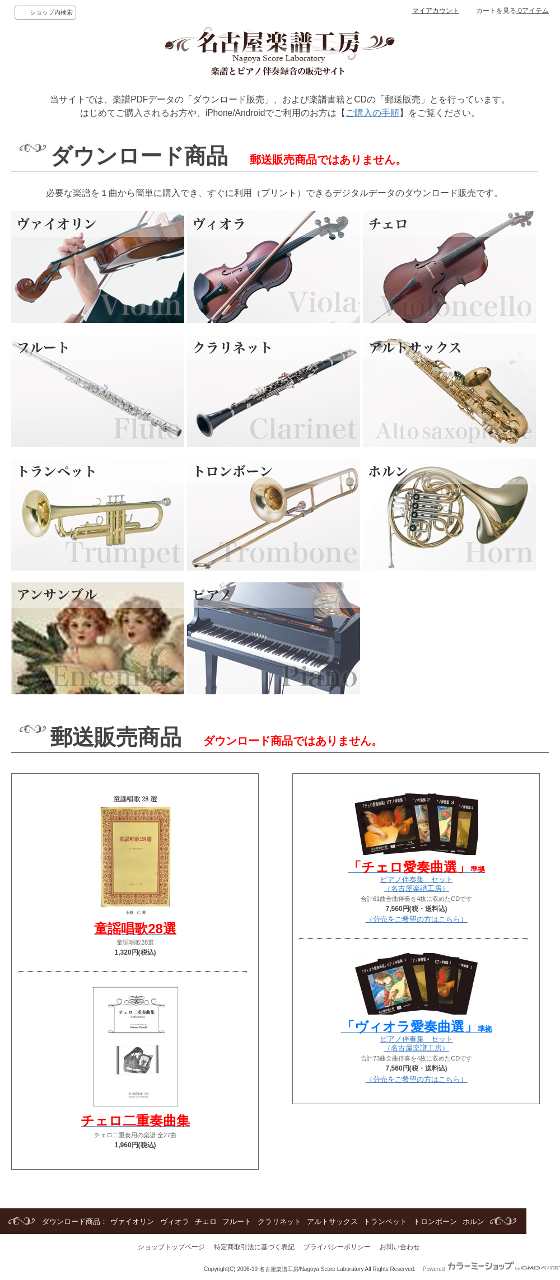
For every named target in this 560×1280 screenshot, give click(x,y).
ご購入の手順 (372, 113)
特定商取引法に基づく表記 (254, 1247)
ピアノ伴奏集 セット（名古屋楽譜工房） (416, 879)
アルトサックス (332, 1221)
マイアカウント (435, 11)
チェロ (206, 1221)
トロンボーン (435, 1221)
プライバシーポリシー (337, 1247)
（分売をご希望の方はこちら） (417, 919)
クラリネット (279, 1221)
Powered (491, 1269)
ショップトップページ (171, 1247)
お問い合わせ (400, 1247)
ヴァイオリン (132, 1221)
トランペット (385, 1221)
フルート (236, 1221)
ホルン (473, 1221)
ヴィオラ (174, 1221)
